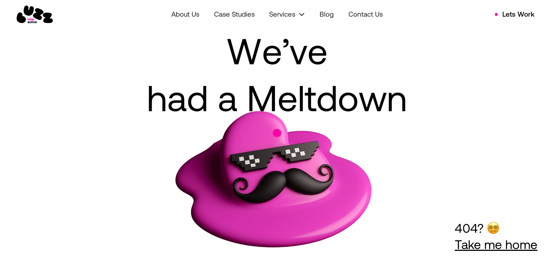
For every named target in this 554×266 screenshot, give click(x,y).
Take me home (496, 244)
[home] (35, 14)
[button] (287, 14)
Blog (327, 14)
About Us (185, 14)
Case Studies (234, 14)
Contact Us (365, 14)
